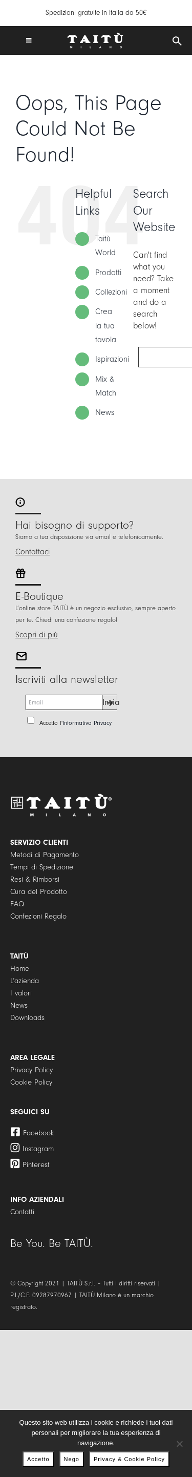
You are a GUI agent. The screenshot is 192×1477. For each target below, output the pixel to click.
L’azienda (24, 980)
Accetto (38, 1459)
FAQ (17, 904)
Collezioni (111, 292)
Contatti (22, 1212)
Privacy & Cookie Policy (129, 1459)
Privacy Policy (31, 1070)
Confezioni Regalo (38, 916)
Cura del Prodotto (38, 891)
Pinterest (36, 1164)
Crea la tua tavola (105, 325)
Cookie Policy (31, 1082)
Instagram (38, 1149)
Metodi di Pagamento (44, 854)
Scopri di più (36, 634)
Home (19, 968)
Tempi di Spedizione (41, 867)
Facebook (38, 1133)
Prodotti (108, 272)
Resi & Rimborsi (34, 879)
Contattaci (32, 551)
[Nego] (179, 1444)
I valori (21, 993)
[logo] (95, 36)
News (105, 412)
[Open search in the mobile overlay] (177, 41)
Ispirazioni (112, 359)
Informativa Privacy (87, 722)
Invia (109, 702)
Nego (71, 1459)
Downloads (27, 1017)
